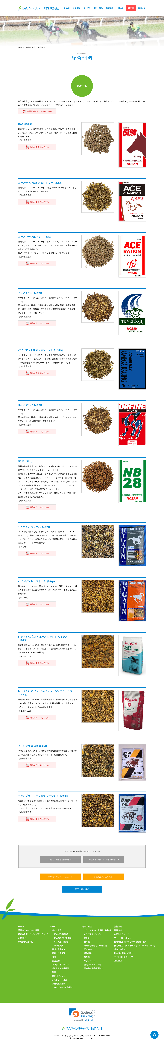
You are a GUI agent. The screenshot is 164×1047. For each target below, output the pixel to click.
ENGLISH (142, 8)
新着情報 (109, 8)
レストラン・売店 (59, 980)
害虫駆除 (56, 961)
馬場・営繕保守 (58, 949)
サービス (86, 8)
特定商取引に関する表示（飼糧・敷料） (131, 942)
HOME (66, 8)
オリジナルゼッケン (92, 934)
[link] (82, 1015)
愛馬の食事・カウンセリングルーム (33, 934)
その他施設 (58, 945)
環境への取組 (119, 949)
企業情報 (76, 8)
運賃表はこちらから (102, 877)
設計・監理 (56, 930)
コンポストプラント (60, 965)
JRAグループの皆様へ (63, 987)
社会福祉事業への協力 (123, 953)
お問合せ (120, 8)
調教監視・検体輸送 (60, 968)
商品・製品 (98, 8)
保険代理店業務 (58, 984)
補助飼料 (88, 953)
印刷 (54, 972)
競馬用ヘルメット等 (92, 965)
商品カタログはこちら (39, 147)
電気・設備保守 (58, 953)
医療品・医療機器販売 (93, 968)
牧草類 (87, 942)
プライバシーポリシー (123, 938)
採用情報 (130, 8)
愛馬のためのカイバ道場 (28, 930)
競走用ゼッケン (58, 976)
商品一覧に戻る (82, 889)
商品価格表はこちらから (58, 877)
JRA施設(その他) (61, 942)
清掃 (54, 957)
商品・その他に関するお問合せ (102, 859)
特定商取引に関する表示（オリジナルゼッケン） (135, 945)
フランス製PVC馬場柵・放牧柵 (97, 930)
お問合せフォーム (121, 934)
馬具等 (87, 938)
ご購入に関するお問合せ (58, 859)
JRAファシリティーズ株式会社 (38, 8)
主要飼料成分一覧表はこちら (39, 111)
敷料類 (87, 957)
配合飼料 (88, 949)
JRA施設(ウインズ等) (63, 938)
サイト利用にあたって (123, 957)
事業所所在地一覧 (25, 942)
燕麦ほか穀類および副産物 (95, 945)
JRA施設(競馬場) (61, 934)
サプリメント (89, 961)
